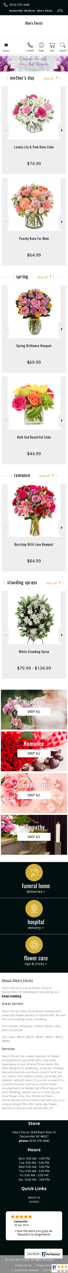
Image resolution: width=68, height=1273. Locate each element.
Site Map (48, 1270)
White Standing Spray (34, 651)
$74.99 (34, 163)
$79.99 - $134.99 (34, 668)
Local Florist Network (26, 1270)
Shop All (48, 78)
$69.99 (34, 362)
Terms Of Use (23, 1265)
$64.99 (34, 255)
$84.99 (34, 561)
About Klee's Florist (17, 980)
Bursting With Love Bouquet (34, 544)
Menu (6, 50)
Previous (6, 130)
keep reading (11, 996)
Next (62, 130)
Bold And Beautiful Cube (34, 437)
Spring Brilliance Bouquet (34, 345)
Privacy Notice (44, 1265)
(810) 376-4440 (20, 5)
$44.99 (34, 454)
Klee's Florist (34, 23)
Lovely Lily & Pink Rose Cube (34, 147)
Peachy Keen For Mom (34, 238)
